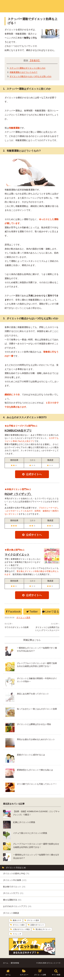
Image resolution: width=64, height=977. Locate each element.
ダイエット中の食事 (14, 880)
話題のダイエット (37, 925)
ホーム (5, 963)
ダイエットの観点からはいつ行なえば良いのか (31, 76)
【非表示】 (34, 60)
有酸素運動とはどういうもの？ (24, 72)
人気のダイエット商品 (21, 929)
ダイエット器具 (23, 618)
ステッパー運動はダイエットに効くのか (28, 68)
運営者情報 (15, 963)
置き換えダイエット (43, 929)
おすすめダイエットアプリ (17, 906)
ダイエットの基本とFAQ (16, 873)
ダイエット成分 (19, 925)
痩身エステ (17, 920)
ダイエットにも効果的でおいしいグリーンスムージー (47, 628)
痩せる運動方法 (12, 900)
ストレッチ (17, 933)
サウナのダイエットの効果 (17, 627)
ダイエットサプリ (13, 893)
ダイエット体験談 (11, 913)
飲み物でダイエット (14, 887)
